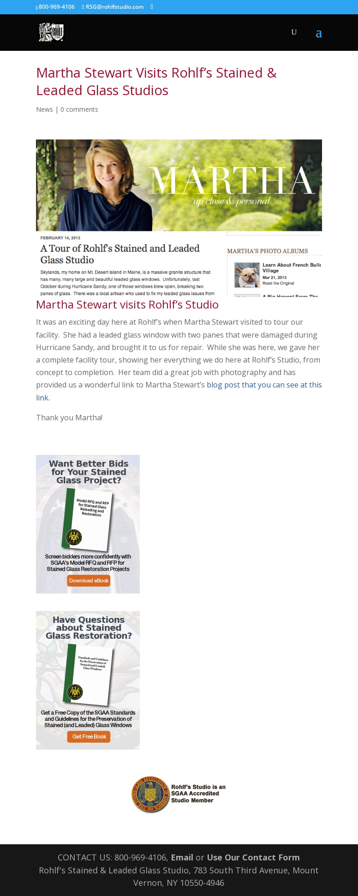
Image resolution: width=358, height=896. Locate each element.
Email (182, 857)
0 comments (79, 109)
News (44, 109)
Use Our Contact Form (253, 857)
